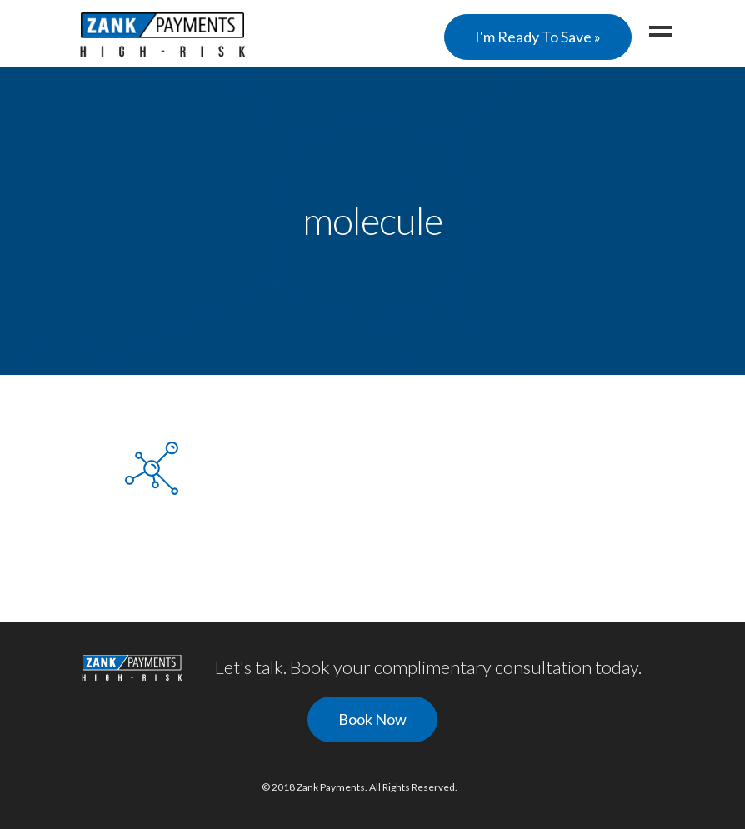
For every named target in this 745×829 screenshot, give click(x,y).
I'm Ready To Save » (538, 36)
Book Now (372, 719)
